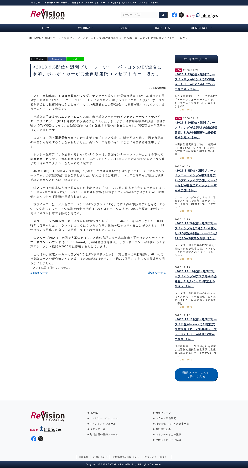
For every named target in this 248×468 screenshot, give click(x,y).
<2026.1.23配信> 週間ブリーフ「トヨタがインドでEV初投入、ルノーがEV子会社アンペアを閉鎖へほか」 (195, 82)
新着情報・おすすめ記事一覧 (172, 423)
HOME (94, 412)
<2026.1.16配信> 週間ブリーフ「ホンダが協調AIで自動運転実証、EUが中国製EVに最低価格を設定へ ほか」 (196, 130)
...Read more (184, 109)
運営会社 (84, 457)
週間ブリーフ (163, 412)
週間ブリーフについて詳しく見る (196, 374)
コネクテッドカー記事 (168, 434)
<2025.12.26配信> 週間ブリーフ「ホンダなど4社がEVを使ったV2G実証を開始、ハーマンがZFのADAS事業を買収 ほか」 (196, 231)
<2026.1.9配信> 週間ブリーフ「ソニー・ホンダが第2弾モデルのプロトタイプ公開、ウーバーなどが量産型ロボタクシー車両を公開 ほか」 (196, 180)
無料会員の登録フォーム (104, 434)
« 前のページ (39, 273)
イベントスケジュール (103, 423)
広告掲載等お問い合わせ (126, 457)
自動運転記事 (163, 429)
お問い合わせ (100, 457)
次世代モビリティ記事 (168, 440)
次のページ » (157, 273)
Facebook (57, 59)
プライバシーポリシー (156, 457)
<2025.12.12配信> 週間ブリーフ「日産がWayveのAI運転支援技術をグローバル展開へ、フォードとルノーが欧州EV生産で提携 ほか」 (196, 329)
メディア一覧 (97, 429)
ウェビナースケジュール (104, 418)
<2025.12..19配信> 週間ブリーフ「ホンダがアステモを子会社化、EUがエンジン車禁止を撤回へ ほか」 (196, 279)
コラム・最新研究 (166, 418)
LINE (75, 59)
